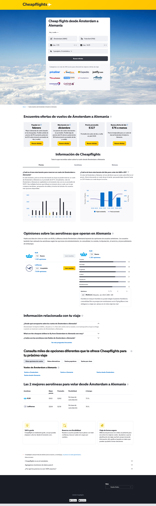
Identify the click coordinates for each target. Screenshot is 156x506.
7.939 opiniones (40, 271)
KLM (36, 253)
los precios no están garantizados (72, 454)
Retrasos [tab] (115, 165)
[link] (36, 143)
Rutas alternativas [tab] (53, 361)
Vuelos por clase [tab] (86, 361)
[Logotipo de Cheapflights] (35, 5)
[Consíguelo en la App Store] (82, 501)
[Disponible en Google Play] (73, 501)
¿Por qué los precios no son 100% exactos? (79, 468)
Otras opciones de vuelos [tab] (34, 361)
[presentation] (111, 117)
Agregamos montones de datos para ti (79, 465)
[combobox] (54, 32)
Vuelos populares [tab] (70, 361)
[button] (61, 45)
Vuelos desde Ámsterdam (105, 372)
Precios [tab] (41, 165)
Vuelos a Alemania (66, 372)
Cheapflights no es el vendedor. (79, 461)
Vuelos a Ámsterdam (31, 372)
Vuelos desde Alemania (32, 375)
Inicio (24, 107)
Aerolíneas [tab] (78, 165)
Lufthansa (38, 265)
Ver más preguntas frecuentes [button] (61, 342)
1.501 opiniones (40, 259)
